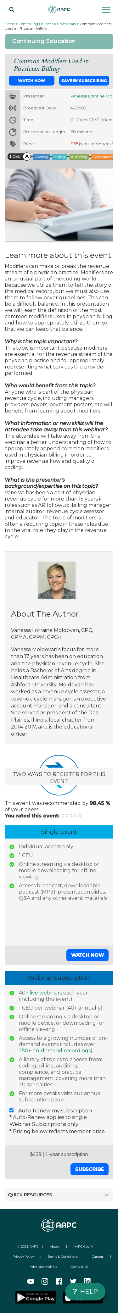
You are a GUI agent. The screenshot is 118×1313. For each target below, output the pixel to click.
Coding (41, 156)
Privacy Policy (23, 1257)
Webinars (68, 24)
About (54, 1246)
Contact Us (79, 1267)
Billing (59, 156)
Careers (98, 1257)
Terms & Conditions (63, 1257)
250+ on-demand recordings (55, 1051)
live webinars (46, 993)
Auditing (79, 156)
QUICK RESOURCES (57, 1195)
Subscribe (89, 1169)
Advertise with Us (43, 1267)
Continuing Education (37, 24)
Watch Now (31, 80)
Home (10, 24)
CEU (14, 156)
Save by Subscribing (84, 80)
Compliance (104, 156)
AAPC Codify (83, 1246)
